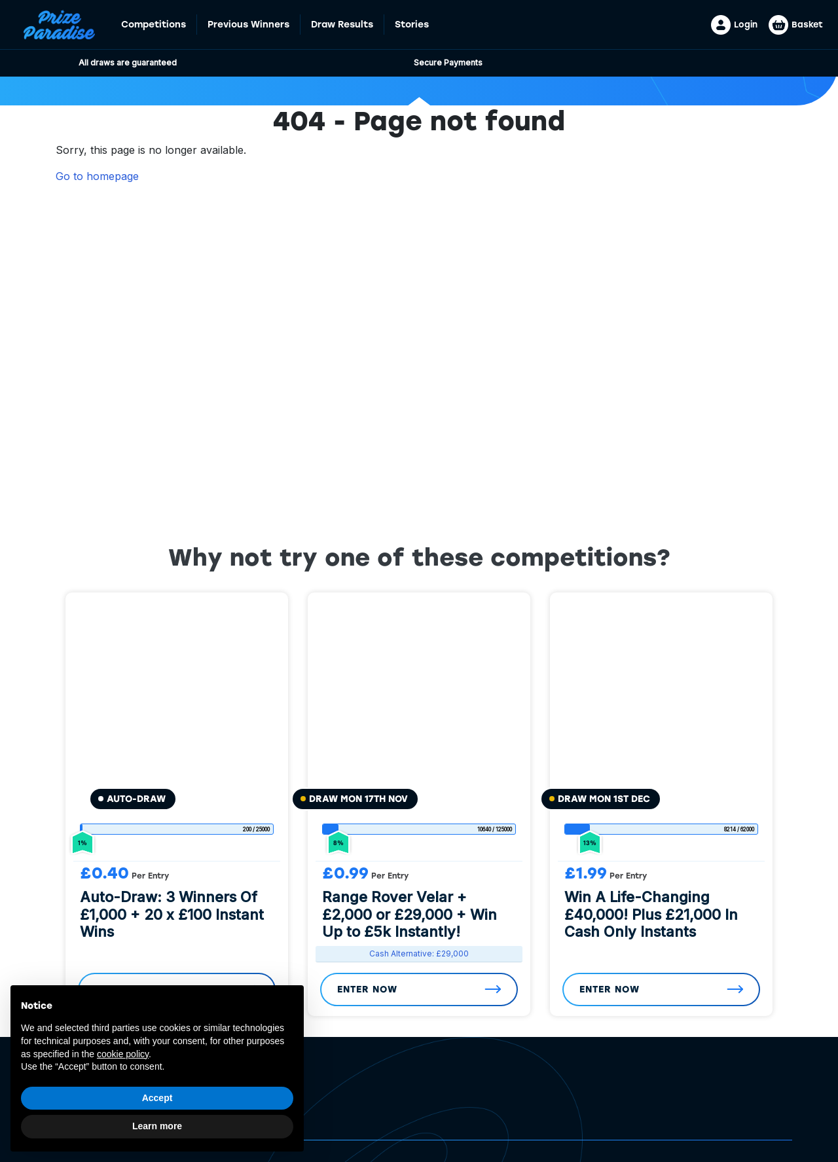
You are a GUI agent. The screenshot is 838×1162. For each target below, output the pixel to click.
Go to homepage (97, 176)
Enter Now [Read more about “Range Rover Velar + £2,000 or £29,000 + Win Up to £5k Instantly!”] (367, 989)
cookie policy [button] (123, 1054)
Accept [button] (157, 1098)
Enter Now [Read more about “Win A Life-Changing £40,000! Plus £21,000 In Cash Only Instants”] (609, 989)
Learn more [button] (157, 1126)
